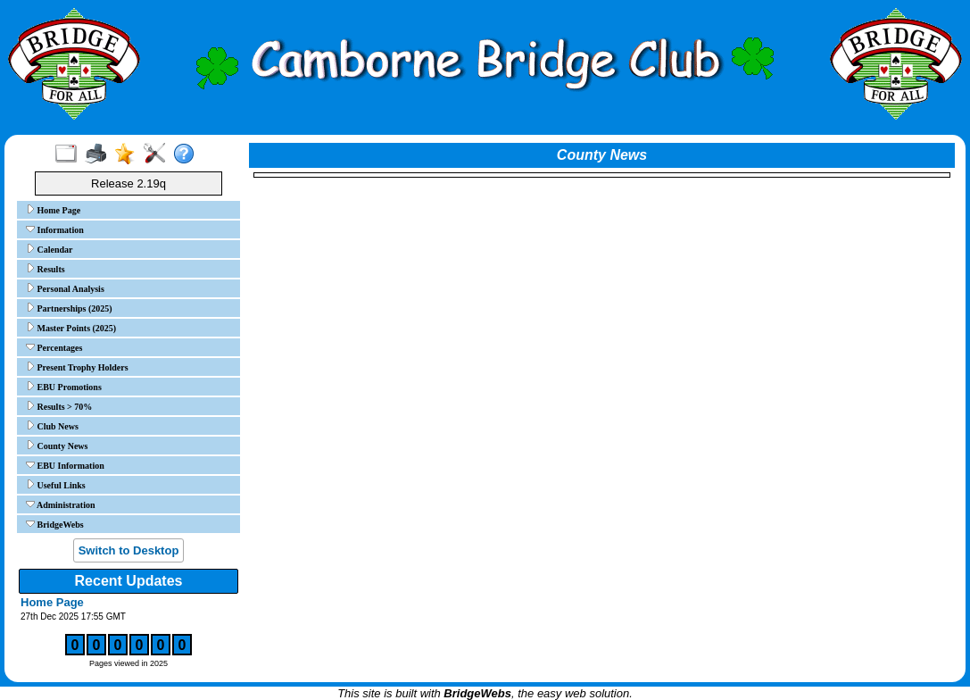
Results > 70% (59, 406)
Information (55, 229)
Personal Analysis (65, 288)
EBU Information (65, 465)
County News (56, 445)
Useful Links (56, 484)
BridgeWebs (55, 524)
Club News (52, 426)
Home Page (53, 209)
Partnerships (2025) (69, 308)
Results (45, 268)
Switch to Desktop (129, 550)
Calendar (49, 249)
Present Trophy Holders (77, 367)
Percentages (54, 347)
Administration (60, 504)
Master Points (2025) (71, 327)
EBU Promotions (64, 386)
